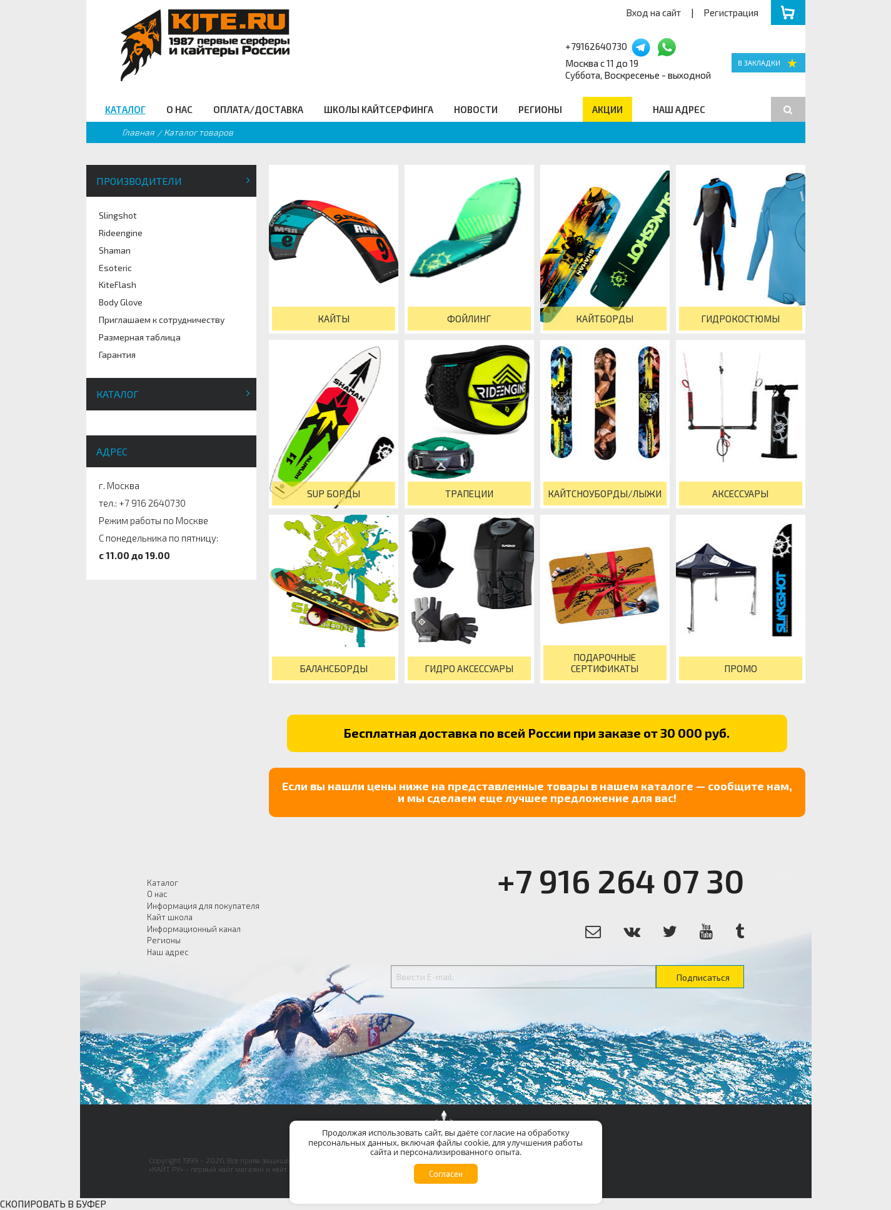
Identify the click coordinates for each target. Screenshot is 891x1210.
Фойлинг (469, 318)
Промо (740, 668)
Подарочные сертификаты (604, 663)
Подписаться (703, 977)
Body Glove (121, 302)
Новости (476, 109)
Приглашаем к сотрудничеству (161, 319)
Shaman (115, 250)
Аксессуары (740, 493)
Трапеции (469, 493)
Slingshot (118, 215)
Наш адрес (679, 109)
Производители (139, 181)
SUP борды (333, 493)
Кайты (334, 318)
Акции (607, 109)
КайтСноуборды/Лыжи (605, 493)
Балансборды (334, 668)
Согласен (446, 1174)
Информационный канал (194, 929)
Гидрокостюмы (740, 318)
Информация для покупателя (203, 906)
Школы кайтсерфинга (378, 109)
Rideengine (121, 232)
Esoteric (115, 267)
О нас (179, 109)
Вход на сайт (653, 12)
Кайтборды (604, 318)
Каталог (125, 109)
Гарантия (117, 354)
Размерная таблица (140, 337)
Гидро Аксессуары (469, 668)
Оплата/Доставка (258, 109)
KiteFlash (117, 284)
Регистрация (730, 12)
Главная (138, 132)
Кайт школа (170, 917)
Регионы (540, 109)
